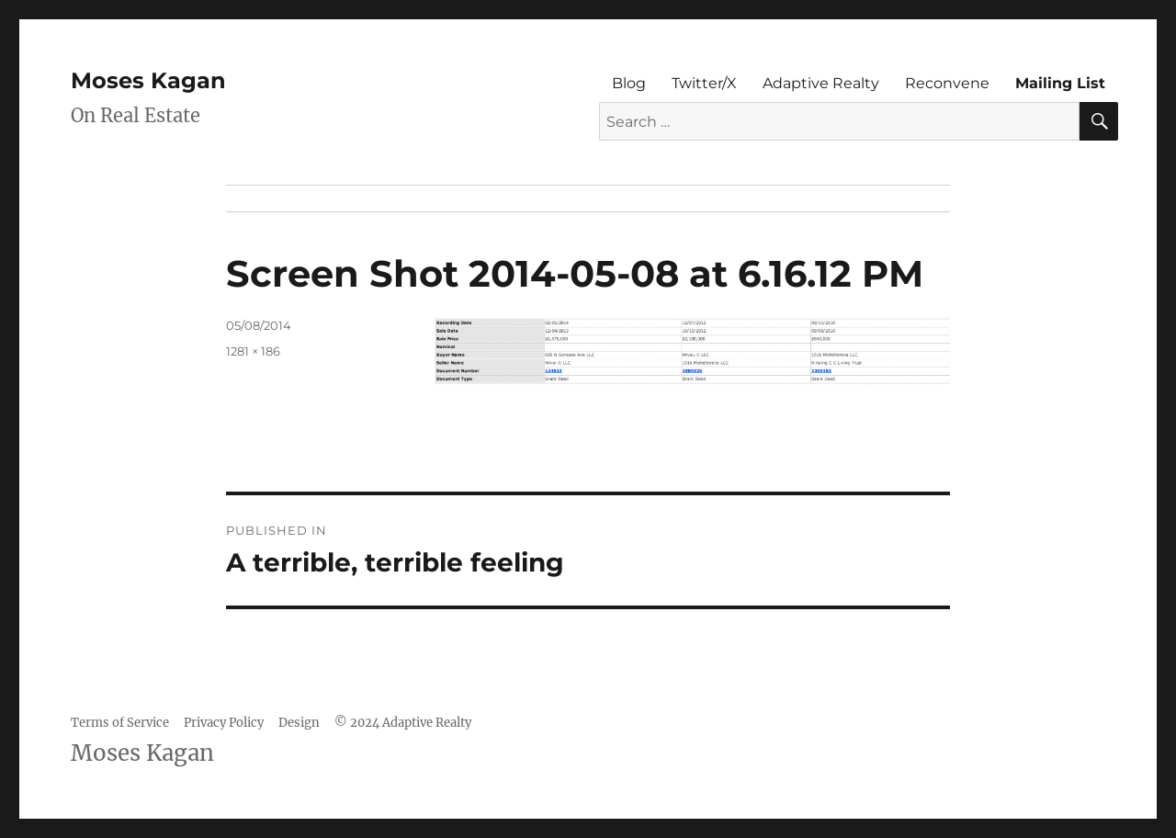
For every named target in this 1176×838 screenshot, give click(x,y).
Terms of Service (120, 722)
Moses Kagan (148, 80)
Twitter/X (704, 83)
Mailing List (1060, 83)
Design (299, 722)
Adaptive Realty (821, 83)
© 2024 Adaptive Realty (402, 722)
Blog (629, 83)
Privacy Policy (224, 722)
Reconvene (947, 83)
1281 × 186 (253, 351)
